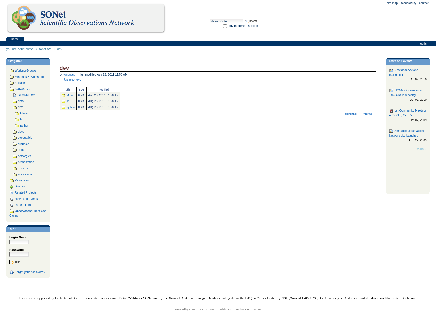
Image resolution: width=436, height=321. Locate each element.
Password (16, 249)
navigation (15, 61)
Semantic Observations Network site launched (407, 136)
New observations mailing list (407, 75)
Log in (423, 43)
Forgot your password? (27, 272)
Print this (367, 113)
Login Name (18, 237)
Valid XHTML (207, 309)
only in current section (243, 25)
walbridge (69, 74)
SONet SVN (45, 49)
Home (15, 39)
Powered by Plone (185, 309)
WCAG (257, 309)
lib (68, 100)
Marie (70, 95)
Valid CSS (225, 309)
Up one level (73, 79)
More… (422, 149)
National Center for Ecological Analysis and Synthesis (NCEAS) (210, 298)
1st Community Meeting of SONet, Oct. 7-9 (407, 116)
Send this (351, 113)
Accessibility (408, 3)
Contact (424, 3)
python (71, 107)
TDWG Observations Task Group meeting (407, 95)
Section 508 (242, 309)
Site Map (392, 3)
